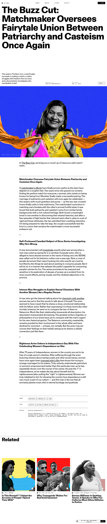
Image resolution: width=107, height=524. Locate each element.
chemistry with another (73, 298)
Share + (101, 83)
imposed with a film (50, 360)
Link (50, 399)
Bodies (47, 3)
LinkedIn (40, 399)
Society (67, 3)
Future (57, 3)
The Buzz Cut (28, 162)
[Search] (99, 3)
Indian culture (49, 405)
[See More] (56, 405)
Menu (102, 3)
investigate (48, 250)
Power (37, 3)
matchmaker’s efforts (31, 188)
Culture (39, 405)
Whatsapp (32, 399)
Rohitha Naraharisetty (53, 84)
